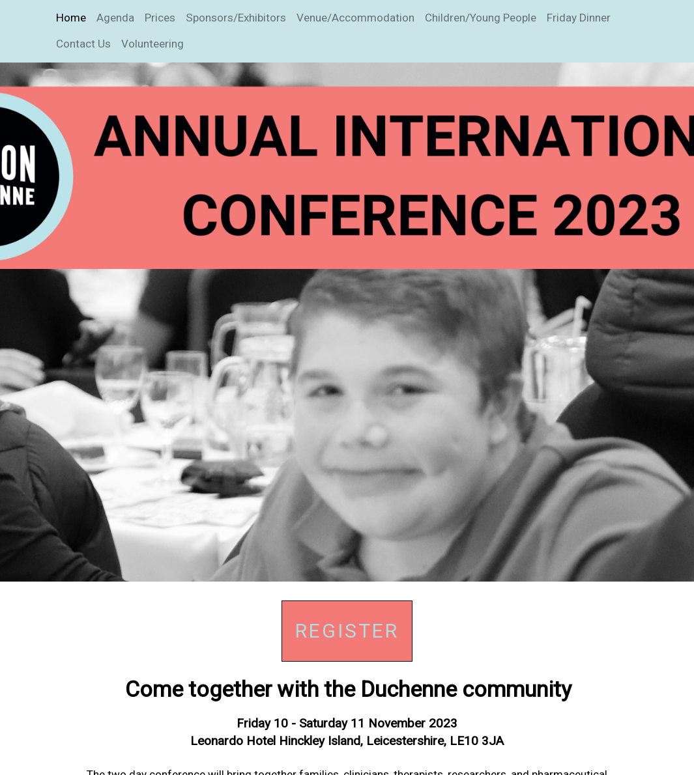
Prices (160, 17)
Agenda (115, 17)
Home (71, 17)
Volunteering (152, 43)
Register (347, 630)
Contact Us (83, 43)
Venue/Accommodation (355, 17)
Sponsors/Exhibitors (236, 17)
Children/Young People (480, 17)
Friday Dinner (579, 17)
